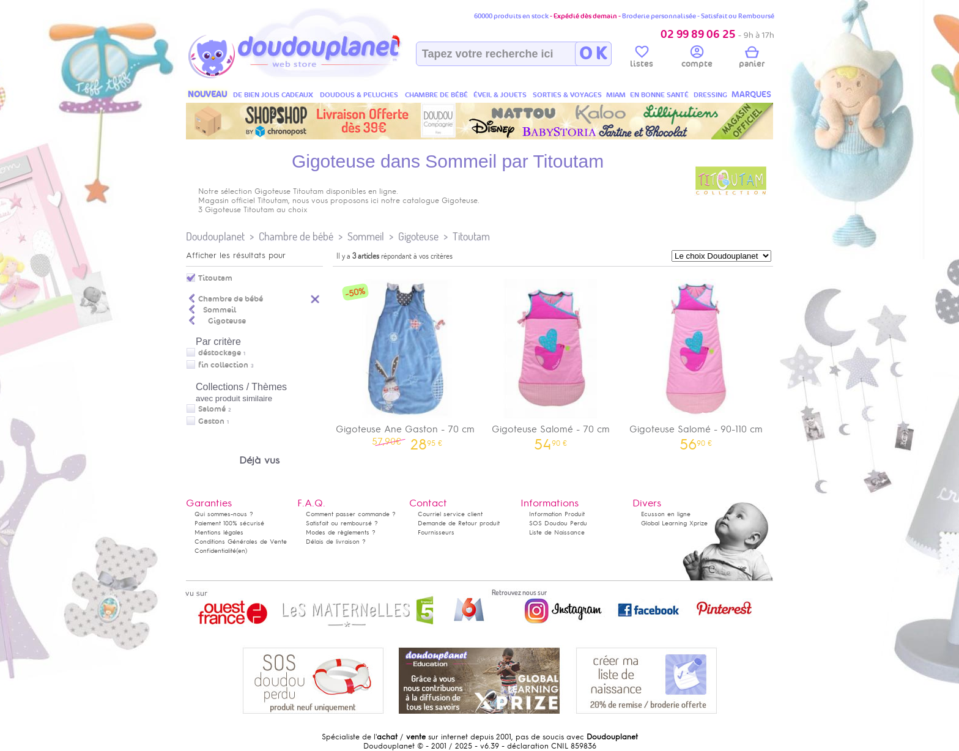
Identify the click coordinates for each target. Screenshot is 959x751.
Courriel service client (450, 514)
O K (593, 54)
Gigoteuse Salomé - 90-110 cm (696, 360)
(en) (241, 550)
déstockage (219, 353)
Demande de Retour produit (459, 523)
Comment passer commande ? (351, 514)
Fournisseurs (436, 532)
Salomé (212, 409)
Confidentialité (215, 550)
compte (697, 58)
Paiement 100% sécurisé (229, 523)
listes (641, 58)
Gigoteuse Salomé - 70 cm (551, 360)
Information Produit (557, 514)
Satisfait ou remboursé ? (342, 523)
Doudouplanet (215, 236)
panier (752, 58)
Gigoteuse (418, 236)
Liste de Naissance (557, 532)
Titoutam (471, 236)
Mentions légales (218, 532)
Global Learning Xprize (674, 523)
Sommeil (365, 236)
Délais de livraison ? (336, 541)
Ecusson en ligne (666, 514)
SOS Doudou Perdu (558, 523)
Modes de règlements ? (341, 532)
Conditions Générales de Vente (240, 541)
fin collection (223, 365)
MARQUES (751, 94)
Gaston (211, 421)
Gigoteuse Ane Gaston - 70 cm (405, 360)
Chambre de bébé (296, 236)
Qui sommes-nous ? (223, 514)
